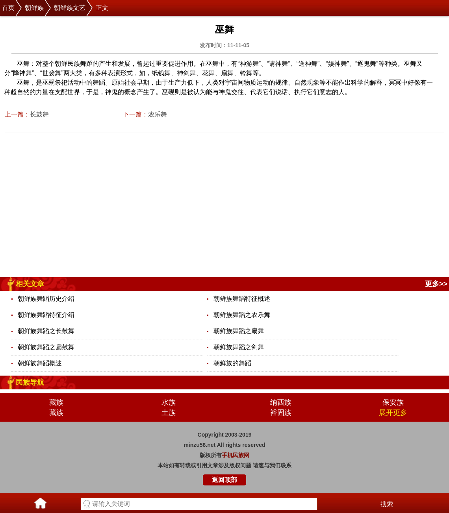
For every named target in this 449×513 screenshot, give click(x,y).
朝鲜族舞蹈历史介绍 (46, 298)
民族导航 (30, 382)
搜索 (386, 504)
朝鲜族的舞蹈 (232, 363)
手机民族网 (235, 455)
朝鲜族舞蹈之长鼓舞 (46, 331)
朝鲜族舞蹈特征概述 (241, 298)
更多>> (436, 284)
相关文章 (30, 284)
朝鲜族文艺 (69, 7)
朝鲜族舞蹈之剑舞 (238, 347)
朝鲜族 (34, 7)
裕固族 (280, 413)
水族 (168, 402)
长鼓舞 (39, 114)
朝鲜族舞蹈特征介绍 (46, 314)
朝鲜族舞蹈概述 (40, 363)
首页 (8, 7)
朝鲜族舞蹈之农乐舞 (241, 314)
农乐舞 (157, 114)
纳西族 (280, 402)
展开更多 (393, 413)
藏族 (56, 402)
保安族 (393, 402)
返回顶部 (224, 479)
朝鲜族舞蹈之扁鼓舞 (46, 347)
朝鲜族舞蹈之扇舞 (238, 331)
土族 (168, 413)
